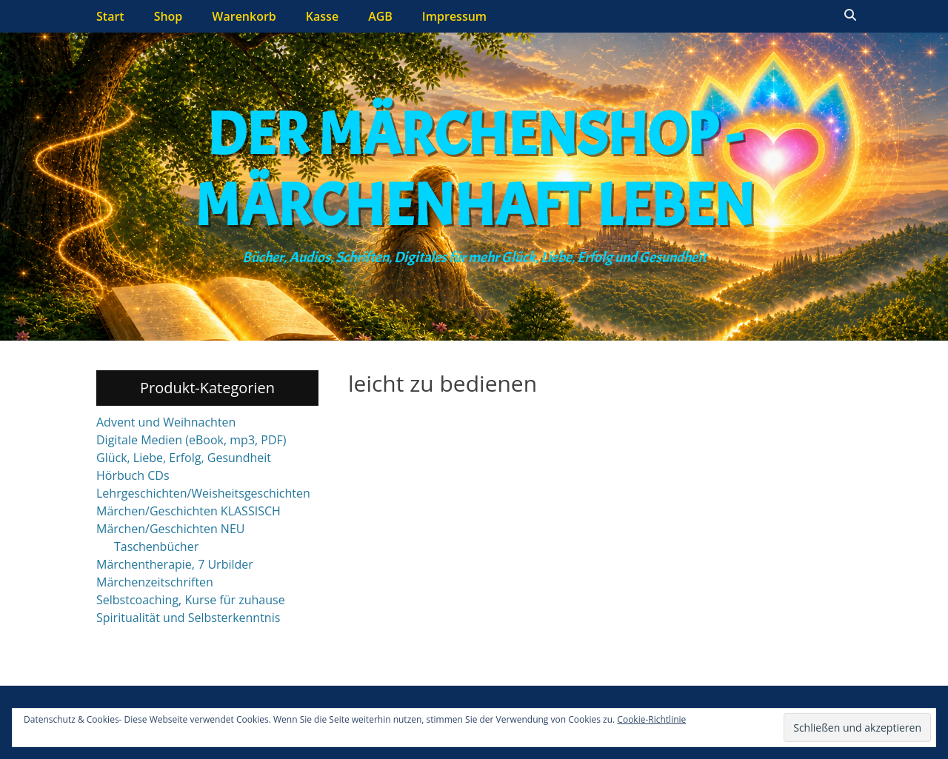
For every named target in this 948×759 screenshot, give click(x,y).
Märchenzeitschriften (154, 582)
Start (110, 16)
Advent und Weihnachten (166, 422)
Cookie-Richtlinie (651, 719)
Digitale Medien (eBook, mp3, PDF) (191, 440)
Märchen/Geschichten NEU (170, 529)
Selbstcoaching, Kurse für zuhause (190, 600)
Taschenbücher (156, 546)
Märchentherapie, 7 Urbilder (174, 564)
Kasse (322, 16)
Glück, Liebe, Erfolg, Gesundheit (183, 457)
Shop (168, 16)
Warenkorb (244, 16)
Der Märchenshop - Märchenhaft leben (474, 170)
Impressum (454, 16)
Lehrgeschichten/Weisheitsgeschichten (203, 493)
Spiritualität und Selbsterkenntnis (188, 617)
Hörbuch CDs (133, 475)
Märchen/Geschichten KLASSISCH (188, 511)
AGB (380, 16)
